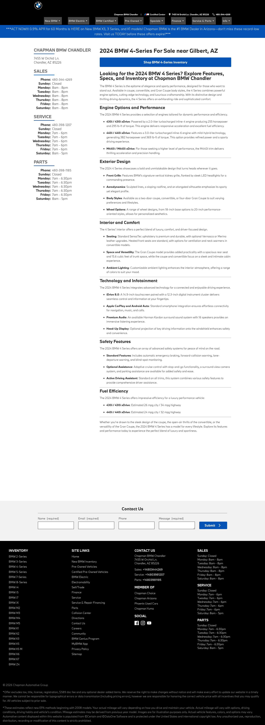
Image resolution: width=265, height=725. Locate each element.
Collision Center (81, 601)
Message (171, 507)
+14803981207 (154, 563)
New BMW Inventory (84, 550)
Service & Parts (208, 9)
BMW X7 (14, 647)
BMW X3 (14, 627)
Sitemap (77, 642)
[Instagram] (143, 611)
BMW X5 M (15, 637)
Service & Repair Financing (88, 591)
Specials (168, 9)
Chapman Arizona (145, 587)
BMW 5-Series (18, 560)
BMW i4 (14, 576)
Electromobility (81, 571)
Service (76, 586)
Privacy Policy (80, 637)
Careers (76, 617)
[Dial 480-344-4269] (221, 3)
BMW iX (14, 591)
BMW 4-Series (18, 555)
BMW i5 (13, 581)
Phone (123, 507)
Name (48, 507)
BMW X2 (14, 622)
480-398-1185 (62, 159)
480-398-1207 (62, 113)
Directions (78, 606)
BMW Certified (124, 9)
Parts (75, 596)
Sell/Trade (78, 576)
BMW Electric (100, 9)
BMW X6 (14, 642)
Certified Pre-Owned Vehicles (90, 560)
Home (75, 545)
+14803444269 (152, 558)
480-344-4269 (62, 68)
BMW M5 (14, 612)
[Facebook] (136, 611)
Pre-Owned (148, 9)
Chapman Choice (145, 582)
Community (79, 622)
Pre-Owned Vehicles (84, 555)
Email (88, 507)
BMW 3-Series (18, 550)
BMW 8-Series (18, 571)
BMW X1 (14, 617)
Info (228, 9)
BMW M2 (14, 596)
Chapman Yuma (144, 597)
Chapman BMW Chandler (127, 3)
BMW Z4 (14, 653)
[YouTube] (149, 611)
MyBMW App (80, 632)
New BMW (78, 9)
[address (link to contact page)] (189, 3)
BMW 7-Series (17, 565)
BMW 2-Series (18, 545)
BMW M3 (14, 601)
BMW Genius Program (85, 627)
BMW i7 (13, 586)
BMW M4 (14, 606)
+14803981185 (151, 568)
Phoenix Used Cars (146, 592)
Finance (186, 9)
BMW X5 (14, 632)
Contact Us (78, 612)
